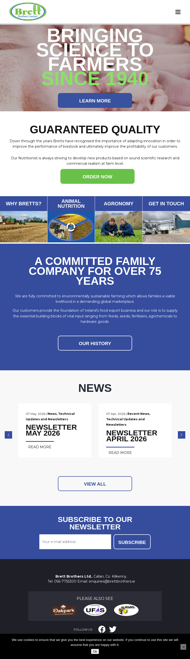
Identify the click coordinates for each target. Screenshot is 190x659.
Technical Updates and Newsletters (139, 419)
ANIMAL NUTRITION (71, 203)
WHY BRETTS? (23, 203)
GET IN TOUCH (166, 203)
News (52, 414)
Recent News (141, 414)
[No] (183, 647)
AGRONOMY (119, 203)
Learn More (95, 100)
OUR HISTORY (95, 343)
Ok (95, 651)
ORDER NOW (97, 176)
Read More (39, 447)
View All (95, 478)
